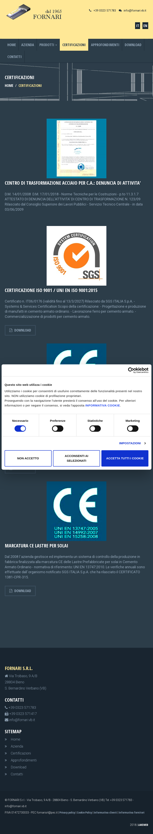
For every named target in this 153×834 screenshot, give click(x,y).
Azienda (27, 44)
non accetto (28, 458)
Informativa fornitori (131, 812)
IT (137, 25)
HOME (9, 85)
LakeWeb (143, 825)
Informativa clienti (105, 812)
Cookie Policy (84, 812)
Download (133, 44)
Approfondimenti (105, 44)
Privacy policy (67, 812)
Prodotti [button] (48, 44)
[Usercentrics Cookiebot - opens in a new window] (131, 370)
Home (11, 44)
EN (145, 25)
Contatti (14, 56)
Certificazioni (74, 44)
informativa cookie (102, 405)
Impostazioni (130, 443)
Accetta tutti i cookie (125, 458)
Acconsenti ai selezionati (76, 458)
